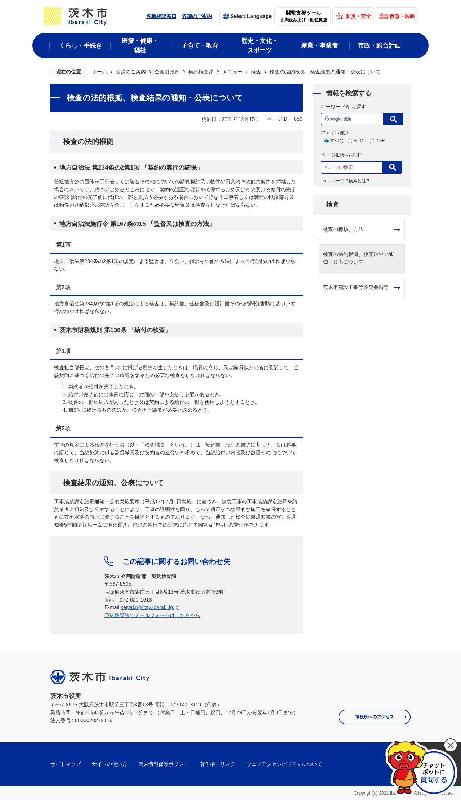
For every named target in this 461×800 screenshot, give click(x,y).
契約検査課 (201, 72)
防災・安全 (358, 16)
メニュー (232, 72)
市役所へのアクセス (374, 716)
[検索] (354, 119)
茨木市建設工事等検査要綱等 (356, 287)
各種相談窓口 (161, 16)
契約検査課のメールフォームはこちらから (152, 615)
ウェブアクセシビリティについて (284, 764)
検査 (256, 72)
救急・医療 (402, 16)
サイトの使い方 (109, 764)
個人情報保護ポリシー (163, 764)
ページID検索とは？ (350, 181)
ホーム (99, 72)
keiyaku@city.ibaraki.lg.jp (150, 607)
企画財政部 (167, 72)
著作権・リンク (217, 764)
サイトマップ (65, 764)
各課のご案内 (197, 16)
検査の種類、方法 (343, 229)
